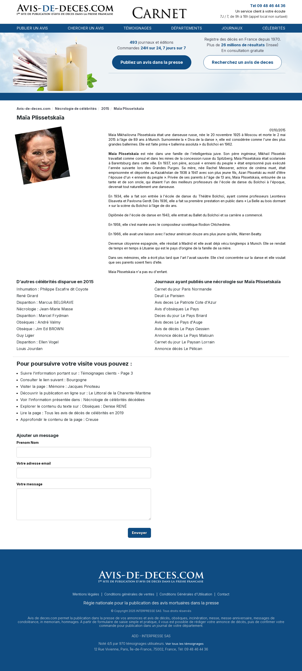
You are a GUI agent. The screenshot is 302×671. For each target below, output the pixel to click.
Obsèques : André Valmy (39, 322)
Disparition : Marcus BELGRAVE (45, 302)
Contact (223, 594)
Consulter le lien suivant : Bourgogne (53, 379)
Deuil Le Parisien (169, 295)
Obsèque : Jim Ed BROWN (40, 328)
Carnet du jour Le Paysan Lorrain (184, 342)
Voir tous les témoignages (184, 643)
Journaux (232, 28)
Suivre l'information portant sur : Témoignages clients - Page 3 (76, 373)
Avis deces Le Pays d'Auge (178, 322)
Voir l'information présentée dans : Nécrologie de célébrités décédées (82, 399)
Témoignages (137, 28)
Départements (186, 28)
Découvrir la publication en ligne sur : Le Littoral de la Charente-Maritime (85, 393)
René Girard (27, 295)
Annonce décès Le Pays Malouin (184, 335)
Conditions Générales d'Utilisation (186, 594)
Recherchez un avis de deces (242, 62)
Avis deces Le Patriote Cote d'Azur (186, 302)
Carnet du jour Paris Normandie (183, 289)
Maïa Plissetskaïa (124, 154)
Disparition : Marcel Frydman (42, 315)
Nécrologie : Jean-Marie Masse (45, 309)
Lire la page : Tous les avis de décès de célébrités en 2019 (72, 412)
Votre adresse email (34, 463)
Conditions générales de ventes (129, 594)
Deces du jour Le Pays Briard (181, 315)
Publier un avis (32, 28)
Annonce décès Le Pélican (178, 348)
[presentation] (52, 533)
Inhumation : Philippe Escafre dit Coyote (52, 289)
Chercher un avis (86, 28)
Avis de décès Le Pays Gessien (182, 328)
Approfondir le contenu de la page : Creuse (59, 419)
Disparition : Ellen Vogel (38, 342)
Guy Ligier (25, 335)
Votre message (29, 484)
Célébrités (273, 28)
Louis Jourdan (29, 348)
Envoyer (139, 532)
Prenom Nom (28, 442)
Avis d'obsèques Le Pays (177, 309)
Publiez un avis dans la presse (152, 62)
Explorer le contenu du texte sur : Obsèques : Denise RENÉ (73, 406)
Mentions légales (86, 594)
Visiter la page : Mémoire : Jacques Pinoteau (60, 386)
